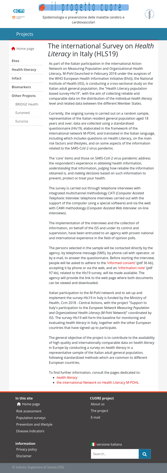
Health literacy (24, 69)
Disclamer (24, 456)
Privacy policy (26, 449)
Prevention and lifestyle (34, 424)
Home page (22, 48)
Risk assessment (29, 411)
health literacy (67, 377)
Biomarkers (21, 87)
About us (98, 404)
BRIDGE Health (27, 104)
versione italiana (106, 444)
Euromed (23, 112)
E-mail (95, 417)
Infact (17, 78)
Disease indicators (30, 431)
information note (131, 268)
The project (99, 410)
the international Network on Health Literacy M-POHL (98, 382)
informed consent (121, 263)
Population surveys (31, 417)
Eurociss (22, 121)
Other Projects (24, 95)
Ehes (15, 61)
